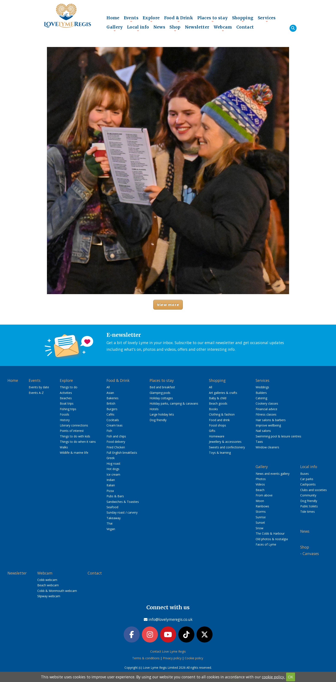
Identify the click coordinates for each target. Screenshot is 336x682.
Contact (245, 27)
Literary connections (74, 425)
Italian (110, 485)
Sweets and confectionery (227, 447)
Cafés (110, 414)
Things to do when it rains (78, 442)
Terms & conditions (146, 659)
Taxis (259, 442)
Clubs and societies (313, 490)
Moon (260, 501)
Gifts (212, 431)
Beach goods (218, 403)
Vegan (110, 529)
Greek (110, 458)
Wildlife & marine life (74, 453)
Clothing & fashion (222, 414)
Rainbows (262, 506)
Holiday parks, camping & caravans (174, 403)
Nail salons (263, 431)
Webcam (223, 28)
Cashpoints (308, 484)
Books (213, 409)
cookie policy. (273, 676)
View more (168, 304)
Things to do (68, 387)
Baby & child (217, 398)
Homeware (216, 436)
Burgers (111, 409)
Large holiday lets (162, 414)
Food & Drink (178, 19)
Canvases (311, 553)
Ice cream (113, 474)
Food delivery (115, 442)
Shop (175, 28)
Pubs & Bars (115, 496)
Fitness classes (266, 414)
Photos (261, 479)
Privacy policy (172, 659)
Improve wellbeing (268, 425)
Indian (110, 480)
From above (264, 495)
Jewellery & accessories (225, 442)
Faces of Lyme (266, 544)
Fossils (64, 414)
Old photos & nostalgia (272, 539)
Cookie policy (194, 659)
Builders (261, 393)
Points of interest (72, 431)
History (65, 420)
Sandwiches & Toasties (122, 502)
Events (131, 19)
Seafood (112, 507)
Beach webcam (48, 585)
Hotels (154, 409)
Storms (261, 512)
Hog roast (113, 463)
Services (267, 19)
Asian (110, 393)
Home (113, 17)
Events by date (39, 387)
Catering (261, 398)
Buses (304, 474)
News (159, 27)
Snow (259, 528)
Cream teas (114, 425)
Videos (260, 484)
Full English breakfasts (121, 453)
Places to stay (212, 19)
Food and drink (219, 420)
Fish (109, 431)
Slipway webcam (48, 596)
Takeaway (113, 518)
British (110, 403)
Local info (138, 28)
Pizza (110, 491)
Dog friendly (158, 420)
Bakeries (112, 398)
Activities (66, 393)
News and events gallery (273, 474)
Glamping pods (160, 393)
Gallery (114, 28)
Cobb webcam (47, 580)
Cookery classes (267, 403)
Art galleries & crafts (223, 393)
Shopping (243, 19)
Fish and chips (116, 436)
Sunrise (261, 517)
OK (290, 676)
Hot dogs (112, 469)
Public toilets (309, 506)
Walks (64, 447)
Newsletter (197, 27)
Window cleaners (267, 447)
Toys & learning (220, 453)
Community (308, 495)
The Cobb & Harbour (270, 533)
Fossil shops (217, 425)
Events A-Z (36, 393)
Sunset (260, 522)
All (108, 387)
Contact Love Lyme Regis (168, 652)
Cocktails (112, 420)
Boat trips (67, 403)
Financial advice (266, 409)
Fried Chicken (115, 447)
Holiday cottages (161, 398)
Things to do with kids (75, 436)
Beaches (66, 398)
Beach (260, 490)
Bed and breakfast (162, 387)
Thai (109, 523)
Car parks (306, 479)
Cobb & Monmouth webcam (57, 591)
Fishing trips (68, 409)
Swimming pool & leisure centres (278, 436)
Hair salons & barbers (271, 420)
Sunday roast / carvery (122, 512)
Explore (151, 19)
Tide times (307, 512)
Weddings (262, 387)
